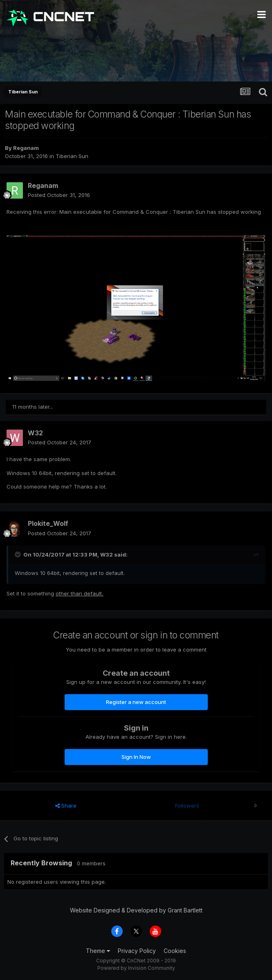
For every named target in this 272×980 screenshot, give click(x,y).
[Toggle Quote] (18, 554)
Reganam (26, 148)
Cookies (175, 950)
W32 (35, 433)
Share (65, 805)
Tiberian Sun (72, 156)
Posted (59, 195)
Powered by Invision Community (136, 968)
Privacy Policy (137, 950)
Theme (98, 950)
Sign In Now (136, 757)
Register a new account (136, 702)
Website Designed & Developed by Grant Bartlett (136, 910)
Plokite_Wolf (48, 523)
